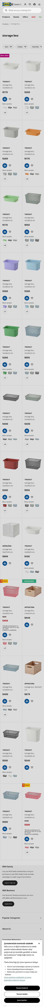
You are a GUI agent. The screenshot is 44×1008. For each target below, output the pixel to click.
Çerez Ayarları (22, 1000)
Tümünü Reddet (22, 994)
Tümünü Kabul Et (22, 988)
